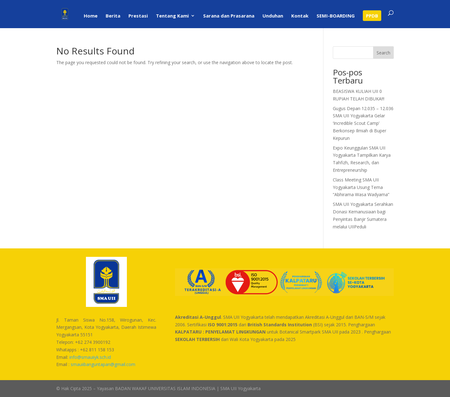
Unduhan (272, 16)
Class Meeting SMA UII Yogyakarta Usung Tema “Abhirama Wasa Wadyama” (361, 187)
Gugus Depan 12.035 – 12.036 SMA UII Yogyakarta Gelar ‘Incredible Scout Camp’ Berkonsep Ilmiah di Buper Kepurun (363, 123)
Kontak (299, 16)
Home (91, 16)
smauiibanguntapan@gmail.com (103, 364)
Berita (113, 16)
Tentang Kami (172, 16)
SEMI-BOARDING (336, 16)
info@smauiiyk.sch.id (90, 357)
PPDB (372, 16)
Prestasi (138, 16)
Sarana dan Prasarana (228, 16)
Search (383, 53)
